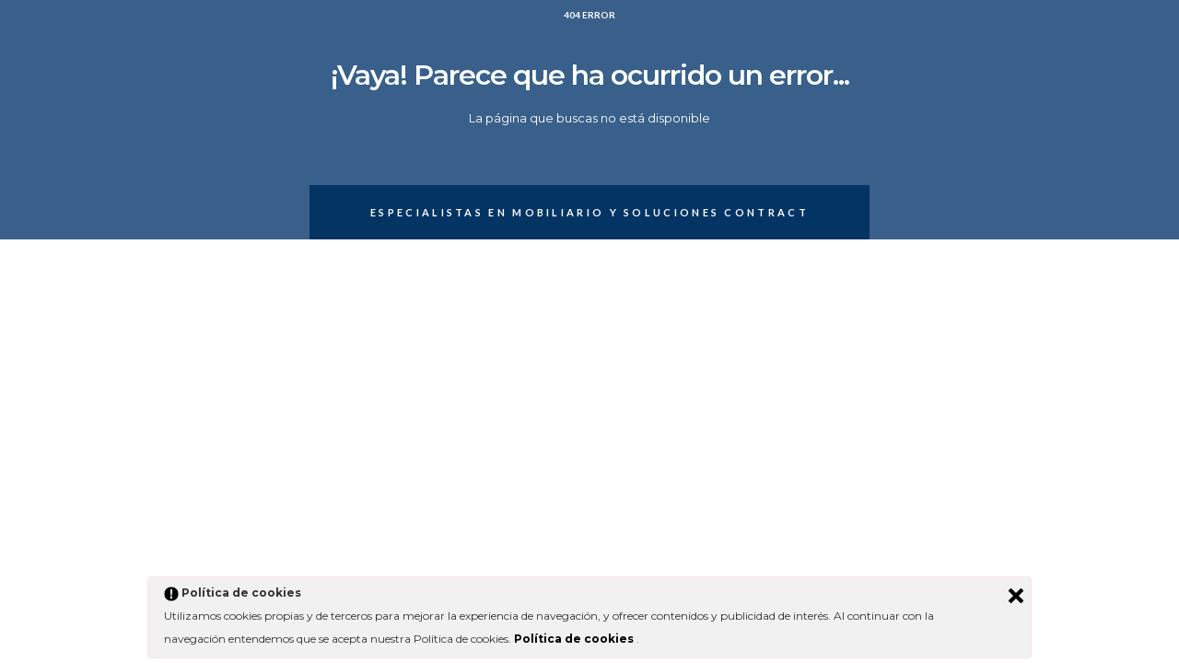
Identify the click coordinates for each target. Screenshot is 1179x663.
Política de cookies (575, 639)
